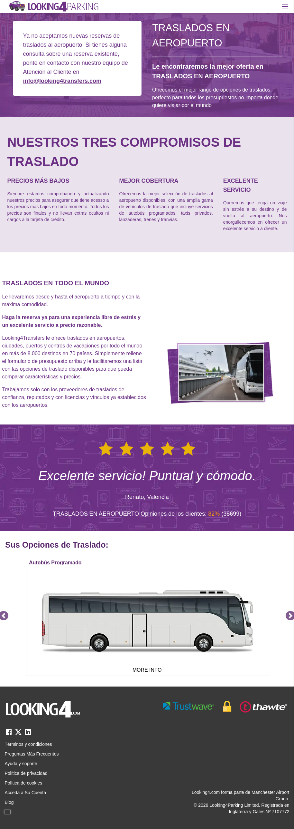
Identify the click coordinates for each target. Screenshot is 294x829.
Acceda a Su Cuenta (25, 792)
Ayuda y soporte (21, 763)
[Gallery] (147, 615)
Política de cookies (23, 782)
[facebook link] (9, 734)
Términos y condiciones (28, 744)
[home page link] (53, 6)
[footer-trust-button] (225, 706)
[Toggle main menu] (285, 6)
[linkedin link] (28, 734)
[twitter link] (18, 734)
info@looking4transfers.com (62, 81)
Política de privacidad (26, 773)
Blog (9, 802)
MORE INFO (147, 670)
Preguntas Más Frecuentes (32, 753)
